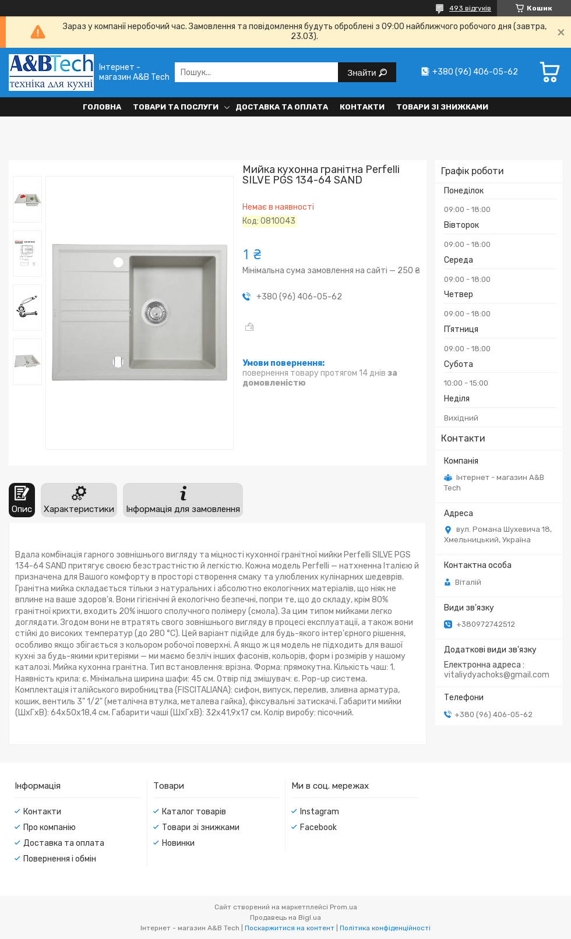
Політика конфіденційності (385, 928)
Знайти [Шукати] (362, 72)
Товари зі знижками (442, 107)
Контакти (362, 107)
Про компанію (49, 827)
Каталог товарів (194, 812)
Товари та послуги (175, 107)
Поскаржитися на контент (289, 928)
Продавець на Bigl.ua (285, 917)
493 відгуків (470, 8)
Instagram (319, 812)
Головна (102, 107)
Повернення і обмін (59, 859)
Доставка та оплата (281, 107)
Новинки (178, 843)
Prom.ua (343, 907)
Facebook (318, 827)
